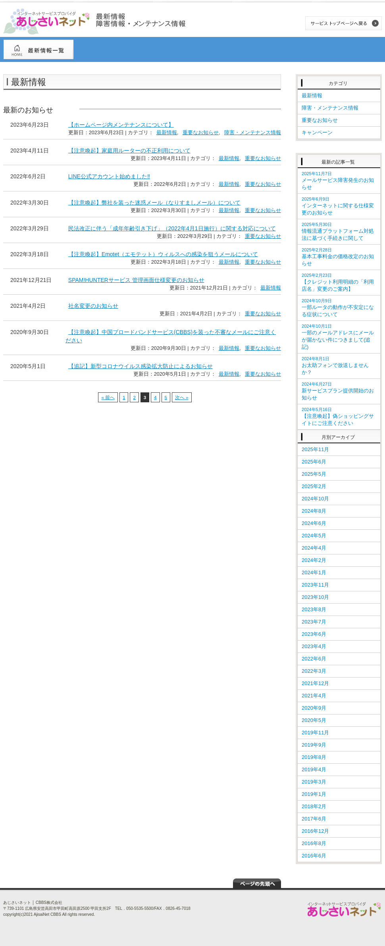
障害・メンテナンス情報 (252, 132)
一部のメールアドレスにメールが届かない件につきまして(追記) (338, 337)
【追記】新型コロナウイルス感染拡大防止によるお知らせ (140, 366)
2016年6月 (314, 856)
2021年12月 (315, 683)
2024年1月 (314, 572)
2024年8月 (314, 511)
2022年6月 (314, 659)
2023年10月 (315, 597)
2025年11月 (315, 449)
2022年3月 (314, 671)
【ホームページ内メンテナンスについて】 (121, 125)
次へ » (182, 397)
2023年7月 (314, 622)
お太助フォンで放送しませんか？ (335, 365)
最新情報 (166, 132)
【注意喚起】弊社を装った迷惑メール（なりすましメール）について (154, 202)
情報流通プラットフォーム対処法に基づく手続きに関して (338, 231)
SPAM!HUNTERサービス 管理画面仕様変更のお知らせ (136, 280)
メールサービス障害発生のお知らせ (338, 180)
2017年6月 (314, 819)
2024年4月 (314, 548)
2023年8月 (314, 609)
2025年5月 (314, 474)
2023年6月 (314, 634)
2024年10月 (315, 499)
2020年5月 (314, 720)
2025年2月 (314, 486)
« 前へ (108, 397)
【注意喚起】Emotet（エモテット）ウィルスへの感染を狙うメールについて (163, 254)
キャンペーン (317, 132)
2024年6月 (314, 523)
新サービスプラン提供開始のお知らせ (338, 391)
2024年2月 (314, 560)
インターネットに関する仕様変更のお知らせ (338, 206)
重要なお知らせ (201, 132)
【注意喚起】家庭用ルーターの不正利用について (129, 150)
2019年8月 (314, 757)
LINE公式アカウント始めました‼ (109, 176)
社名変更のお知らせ (93, 306)
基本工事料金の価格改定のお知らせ (338, 256)
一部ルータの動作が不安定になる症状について (338, 307)
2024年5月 (314, 536)
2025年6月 (314, 462)
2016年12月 (315, 831)
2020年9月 (314, 708)
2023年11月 (315, 585)
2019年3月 (314, 782)
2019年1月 (314, 794)
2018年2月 (314, 806)
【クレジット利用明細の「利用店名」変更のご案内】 (338, 282)
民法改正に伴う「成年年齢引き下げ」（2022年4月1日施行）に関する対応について (172, 228)
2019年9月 (314, 745)
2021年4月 (314, 696)
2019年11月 (315, 733)
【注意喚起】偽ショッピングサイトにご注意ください (338, 416)
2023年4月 (314, 646)
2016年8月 (314, 843)
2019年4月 (314, 769)
